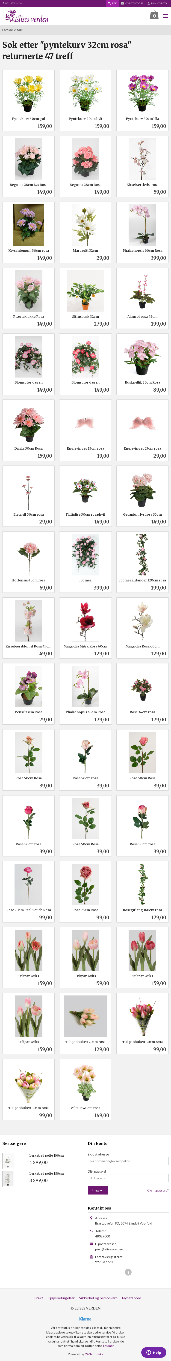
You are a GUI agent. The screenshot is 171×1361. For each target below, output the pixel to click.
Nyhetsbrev (131, 1298)
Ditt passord (97, 1171)
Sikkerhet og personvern (98, 1298)
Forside (7, 30)
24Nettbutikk (94, 1354)
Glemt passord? (158, 1190)
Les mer (108, 1346)
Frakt (38, 1298)
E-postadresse (98, 1154)
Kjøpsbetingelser (61, 1298)
